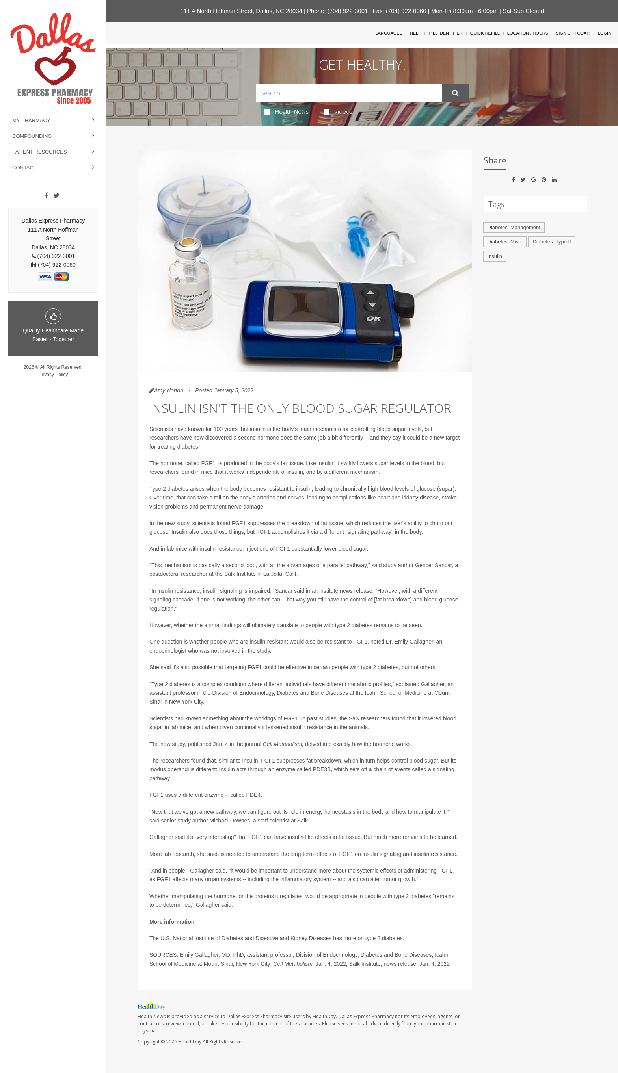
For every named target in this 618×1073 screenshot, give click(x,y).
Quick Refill (485, 33)
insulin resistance (178, 591)
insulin (325, 463)
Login (604, 33)
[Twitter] (57, 196)
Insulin (495, 256)
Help (415, 33)
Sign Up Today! (573, 33)
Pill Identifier (445, 33)
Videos (338, 111)
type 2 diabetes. (384, 938)
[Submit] (455, 93)
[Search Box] (349, 93)
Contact (24, 168)
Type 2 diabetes (168, 489)
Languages (388, 33)
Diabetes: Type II (551, 242)
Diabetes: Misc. (505, 242)
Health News (286, 111)
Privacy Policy (53, 374)
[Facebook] (46, 196)
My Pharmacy (31, 120)
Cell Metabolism (282, 744)
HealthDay (189, 1041)
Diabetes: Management (514, 227)
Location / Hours (527, 33)
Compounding (32, 136)
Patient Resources (39, 152)
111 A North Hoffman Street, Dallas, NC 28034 (241, 10)
